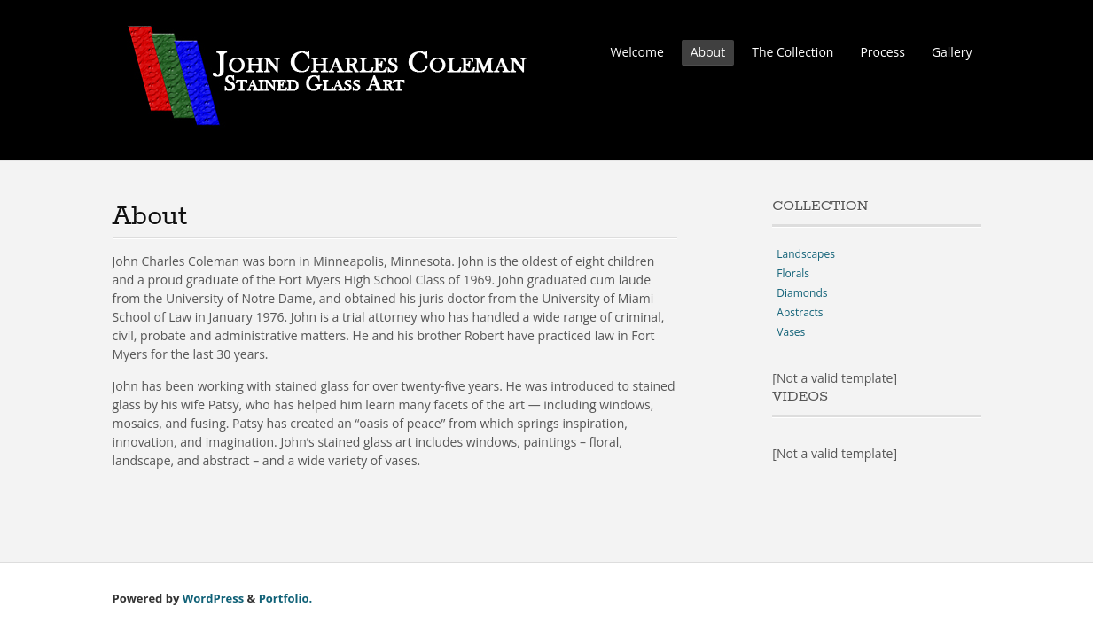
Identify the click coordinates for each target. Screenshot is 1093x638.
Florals (793, 273)
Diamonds (802, 292)
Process (882, 51)
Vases (791, 331)
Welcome (636, 51)
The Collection (792, 51)
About (708, 51)
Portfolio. (286, 598)
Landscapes (806, 253)
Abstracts (800, 312)
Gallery (952, 51)
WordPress (213, 598)
